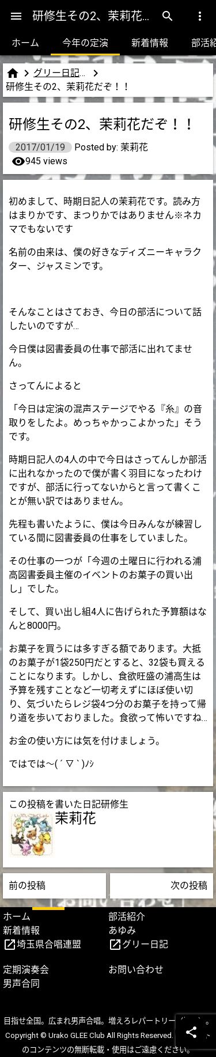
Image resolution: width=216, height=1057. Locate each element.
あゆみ (122, 930)
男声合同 (21, 983)
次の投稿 (188, 885)
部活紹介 (126, 916)
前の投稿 (27, 885)
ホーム (25, 42)
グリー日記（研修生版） (61, 72)
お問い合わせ (136, 969)
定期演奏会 (26, 969)
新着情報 (149, 42)
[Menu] (16, 16)
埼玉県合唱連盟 (49, 944)
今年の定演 (85, 42)
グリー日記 (145, 944)
